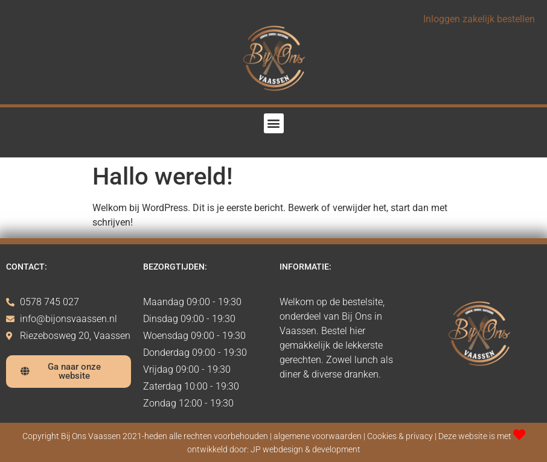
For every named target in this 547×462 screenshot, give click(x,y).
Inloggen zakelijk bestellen (479, 19)
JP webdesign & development (305, 450)
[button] (274, 123)
